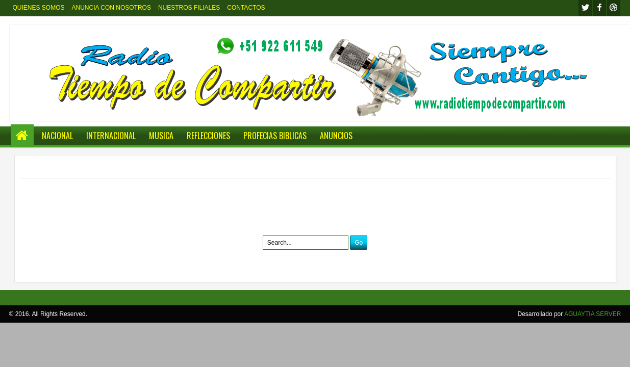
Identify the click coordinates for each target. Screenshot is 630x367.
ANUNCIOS (336, 135)
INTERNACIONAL (111, 135)
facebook (599, 8)
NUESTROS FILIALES (189, 7)
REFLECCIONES (208, 135)
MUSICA (161, 135)
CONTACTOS (246, 7)
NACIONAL (57, 135)
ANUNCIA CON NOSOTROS (111, 7)
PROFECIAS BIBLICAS (275, 135)
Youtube (613, 8)
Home (22, 136)
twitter (585, 8)
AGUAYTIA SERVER (592, 314)
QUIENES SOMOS (39, 7)
